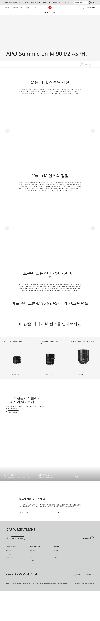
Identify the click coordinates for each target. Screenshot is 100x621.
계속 (91, 2)
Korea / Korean (17, 568)
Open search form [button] (74, 8)
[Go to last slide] (9, 131)
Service (35, 8)
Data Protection (17, 613)
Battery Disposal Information (48, 613)
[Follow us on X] (32, 604)
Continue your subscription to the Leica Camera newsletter (60, 541)
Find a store (81, 8)
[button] (92, 568)
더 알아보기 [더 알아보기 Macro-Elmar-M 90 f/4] (16, 404)
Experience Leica (17, 8)
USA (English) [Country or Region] (78, 2)
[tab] (48, 159)
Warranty (35, 613)
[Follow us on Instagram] (16, 604)
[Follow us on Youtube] (20, 604)
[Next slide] (91, 131)
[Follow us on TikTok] (28, 604)
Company (27, 8)
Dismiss (95, 2)
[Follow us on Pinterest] (36, 604)
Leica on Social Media (83, 604)
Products (6, 8)
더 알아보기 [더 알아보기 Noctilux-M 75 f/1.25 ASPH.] (82, 404)
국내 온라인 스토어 (90, 8)
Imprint (8, 613)
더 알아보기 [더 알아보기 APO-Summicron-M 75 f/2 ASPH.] (49, 404)
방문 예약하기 (13, 442)
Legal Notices (27, 613)
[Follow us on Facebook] (24, 604)
